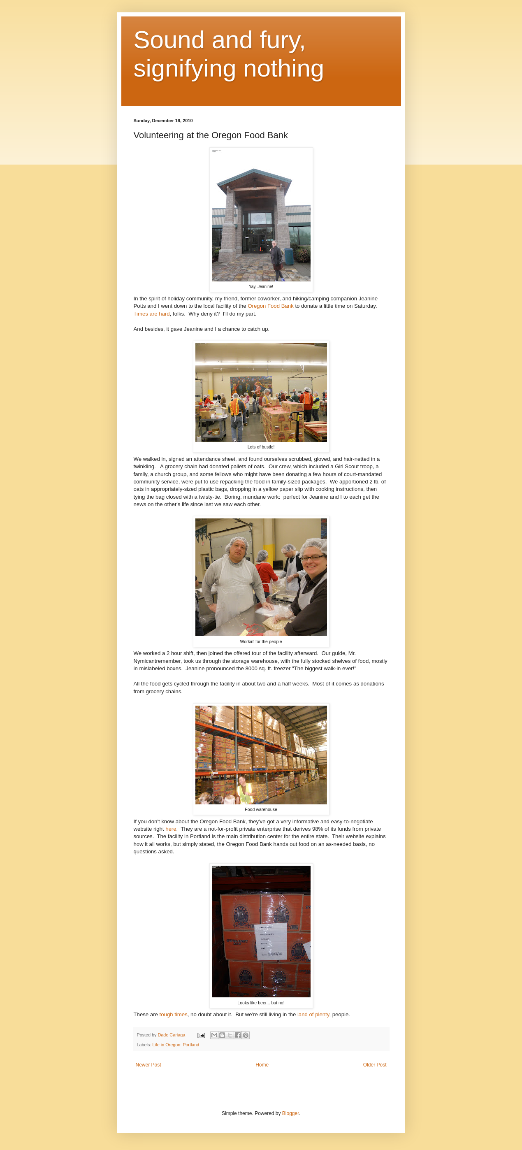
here (170, 829)
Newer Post (148, 1065)
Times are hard (152, 314)
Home (262, 1065)
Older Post (375, 1065)
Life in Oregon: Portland (175, 1044)
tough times (174, 1014)
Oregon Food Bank (270, 306)
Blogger (290, 1113)
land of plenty (313, 1014)
